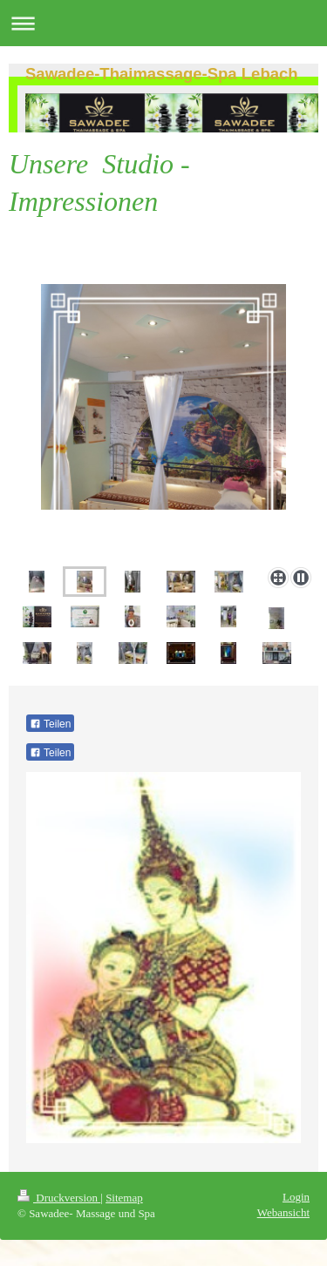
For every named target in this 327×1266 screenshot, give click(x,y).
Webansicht (283, 1212)
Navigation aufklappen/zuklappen (163, 23)
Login (296, 1196)
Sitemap (124, 1197)
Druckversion (58, 1197)
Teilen (50, 724)
